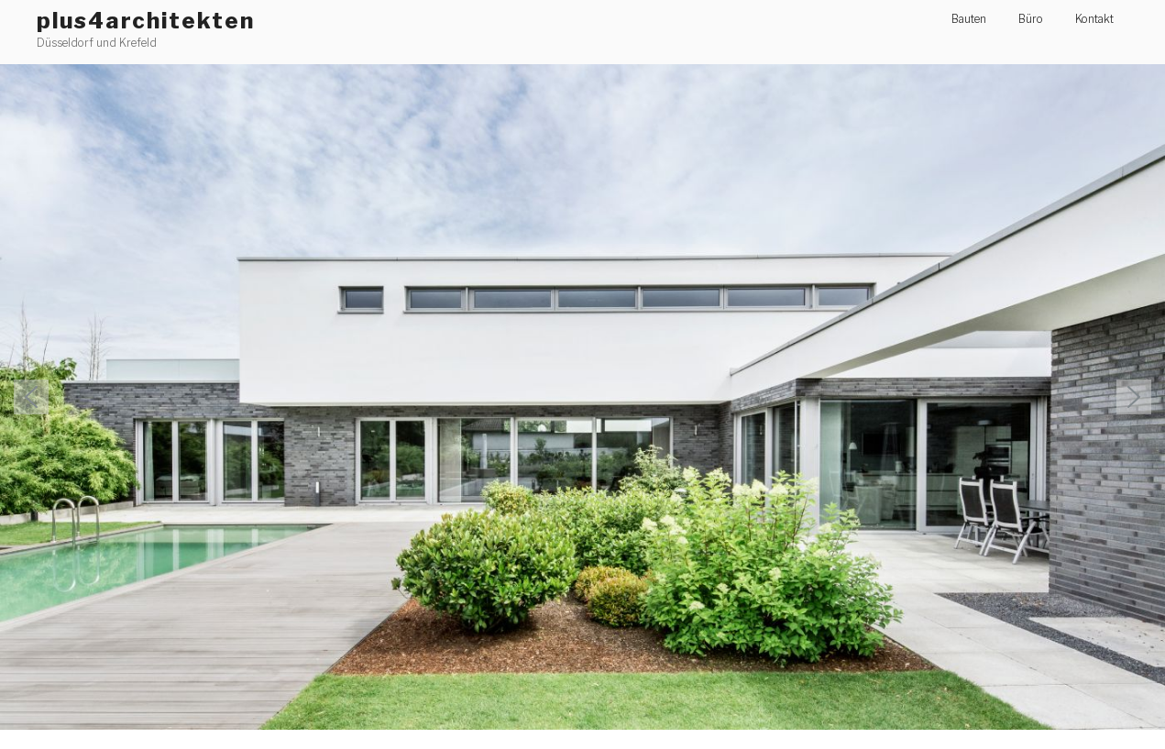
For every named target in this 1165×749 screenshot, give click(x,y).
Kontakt (1094, 19)
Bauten (968, 19)
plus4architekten (146, 20)
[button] (582, 397)
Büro (1030, 19)
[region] (582, 397)
